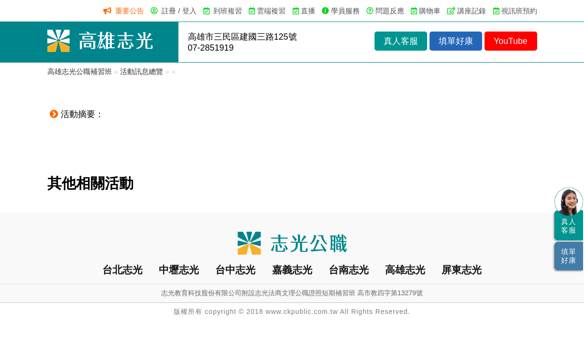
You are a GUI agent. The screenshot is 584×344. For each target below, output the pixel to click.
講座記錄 (471, 11)
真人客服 (401, 41)
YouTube (511, 41)
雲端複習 (271, 11)
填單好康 (456, 41)
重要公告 (129, 11)
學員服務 (345, 11)
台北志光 (122, 269)
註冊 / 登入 (179, 11)
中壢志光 (179, 269)
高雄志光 (405, 269)
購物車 (430, 11)
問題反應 (389, 11)
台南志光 (349, 269)
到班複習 (227, 11)
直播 (308, 11)
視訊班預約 (519, 11)
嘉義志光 (292, 269)
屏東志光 (461, 269)
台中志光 (235, 269)
